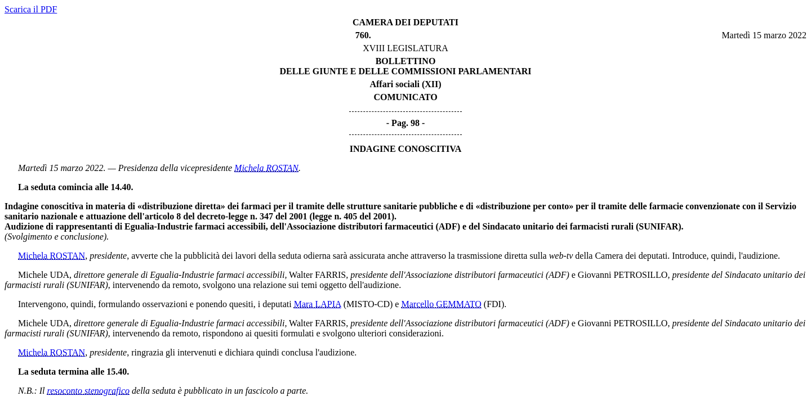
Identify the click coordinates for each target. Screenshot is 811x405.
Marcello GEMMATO (441, 304)
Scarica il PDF (31, 9)
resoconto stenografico (88, 390)
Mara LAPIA (317, 304)
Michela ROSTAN (266, 168)
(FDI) (494, 304)
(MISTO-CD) (368, 304)
